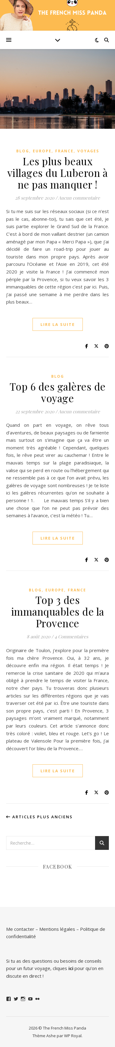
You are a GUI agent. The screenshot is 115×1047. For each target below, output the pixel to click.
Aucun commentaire (79, 198)
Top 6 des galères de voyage (58, 392)
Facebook (57, 866)
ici (70, 968)
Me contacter (20, 929)
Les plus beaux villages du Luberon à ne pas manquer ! (57, 172)
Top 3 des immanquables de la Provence (57, 611)
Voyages (88, 151)
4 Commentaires (71, 636)
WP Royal (73, 1035)
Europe (42, 151)
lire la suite (57, 324)
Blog (22, 151)
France (64, 151)
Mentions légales (57, 929)
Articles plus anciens (39, 817)
